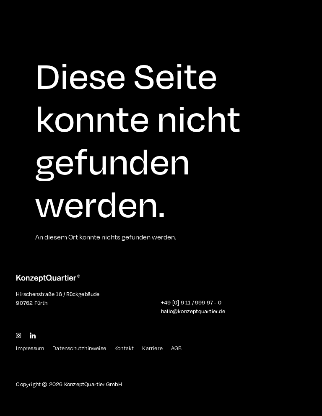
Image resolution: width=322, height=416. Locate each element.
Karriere (152, 348)
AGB (176, 348)
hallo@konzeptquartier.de (193, 311)
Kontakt (124, 348)
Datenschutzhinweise (79, 348)
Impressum (30, 348)
